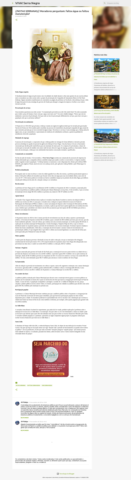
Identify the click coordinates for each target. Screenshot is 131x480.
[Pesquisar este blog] (109, 3)
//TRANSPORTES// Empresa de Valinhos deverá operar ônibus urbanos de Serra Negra (106, 147)
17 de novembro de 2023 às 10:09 (38, 402)
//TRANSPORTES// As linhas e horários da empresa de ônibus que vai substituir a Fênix (106, 76)
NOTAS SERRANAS (20, 385)
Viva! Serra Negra (47, 385)
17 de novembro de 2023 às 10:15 (38, 421)
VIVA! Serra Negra (27, 3)
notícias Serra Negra (33, 385)
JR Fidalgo (24, 402)
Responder (25, 417)
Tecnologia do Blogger (65, 474)
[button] (16, 20)
